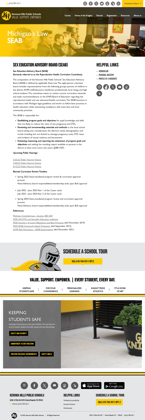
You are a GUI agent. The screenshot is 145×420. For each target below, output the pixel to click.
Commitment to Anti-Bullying (22, 344)
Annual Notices (69, 404)
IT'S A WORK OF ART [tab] (120, 290)
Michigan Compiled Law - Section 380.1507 (33, 216)
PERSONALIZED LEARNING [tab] (74, 290)
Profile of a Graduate (108, 78)
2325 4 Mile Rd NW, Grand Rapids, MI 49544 (26, 400)
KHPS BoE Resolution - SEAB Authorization (33, 229)
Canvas (68, 15)
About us (137, 15)
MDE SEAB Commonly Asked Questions (31, 226)
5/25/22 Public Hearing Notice (27, 159)
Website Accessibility (71, 400)
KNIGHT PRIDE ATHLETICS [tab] (98, 290)
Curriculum (103, 71)
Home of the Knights (83, 15)
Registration (112, 15)
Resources (125, 15)
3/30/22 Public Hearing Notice (27, 163)
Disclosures (68, 408)
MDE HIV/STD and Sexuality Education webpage (35, 219)
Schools (99, 15)
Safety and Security (19, 333)
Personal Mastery (106, 75)
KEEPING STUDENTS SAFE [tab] (26, 290)
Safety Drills (47, 354)
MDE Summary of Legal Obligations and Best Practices (38, 222)
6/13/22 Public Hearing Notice (27, 166)
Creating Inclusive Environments (24, 354)
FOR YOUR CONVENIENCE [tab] (50, 290)
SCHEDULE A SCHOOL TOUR (85, 251)
